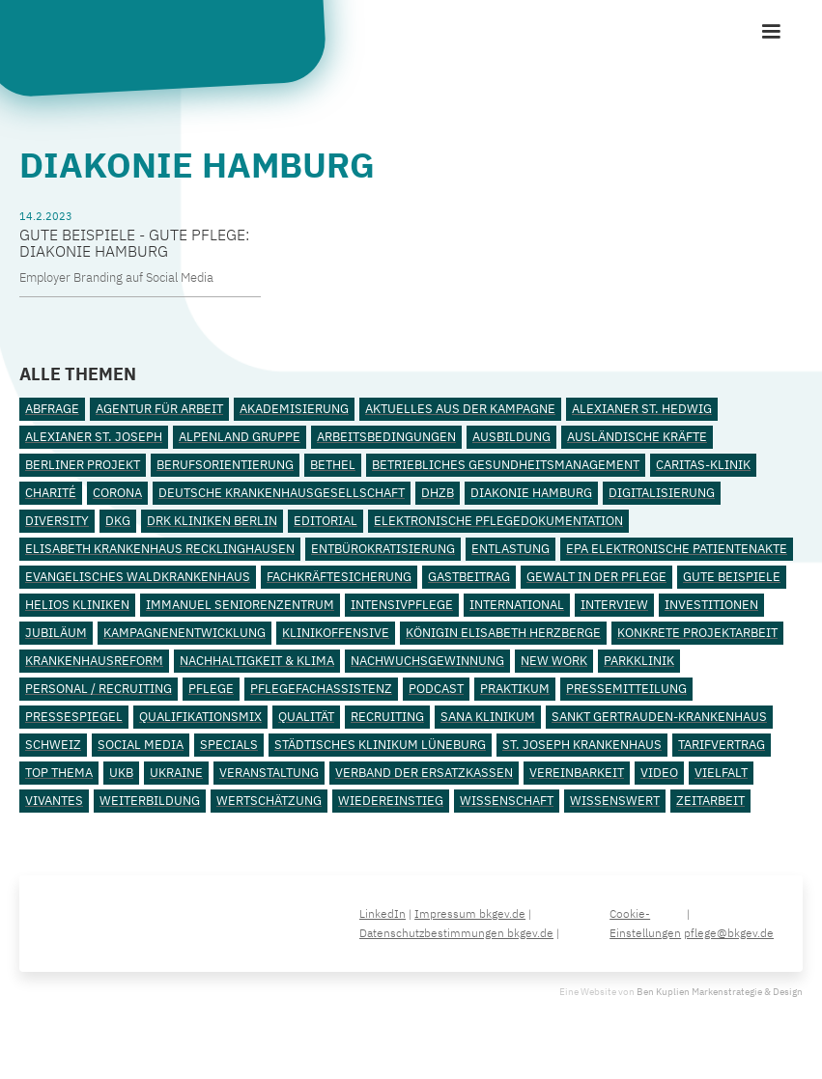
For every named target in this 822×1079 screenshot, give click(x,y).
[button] (771, 32)
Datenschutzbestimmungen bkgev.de (456, 933)
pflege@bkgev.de (729, 933)
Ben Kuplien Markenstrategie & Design (720, 991)
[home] (169, 45)
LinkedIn (382, 913)
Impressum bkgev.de (469, 913)
